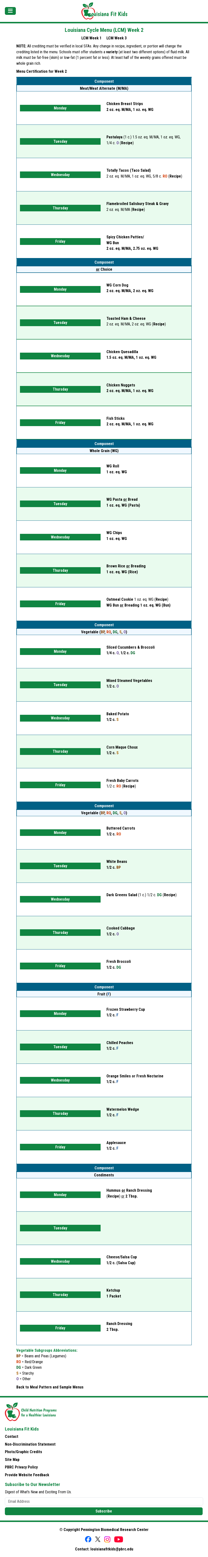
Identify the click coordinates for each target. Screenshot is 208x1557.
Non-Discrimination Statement (30, 1444)
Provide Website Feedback (27, 1475)
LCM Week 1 (91, 38)
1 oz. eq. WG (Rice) (122, 572)
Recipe (126, 143)
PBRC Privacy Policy (21, 1467)
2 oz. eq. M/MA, (132, 248)
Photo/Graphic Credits (23, 1452)
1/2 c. (128, 653)
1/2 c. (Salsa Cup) (120, 1263)
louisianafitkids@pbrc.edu (111, 1549)
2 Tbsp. (131, 1196)
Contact (11, 1436)
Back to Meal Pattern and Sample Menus (50, 1387)
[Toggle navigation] (10, 11)
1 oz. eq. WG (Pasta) (123, 505)
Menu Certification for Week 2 (41, 71)
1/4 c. (112, 653)
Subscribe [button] (103, 1511)
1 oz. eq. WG (116, 538)
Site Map (12, 1459)
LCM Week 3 (116, 38)
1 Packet (113, 1296)
